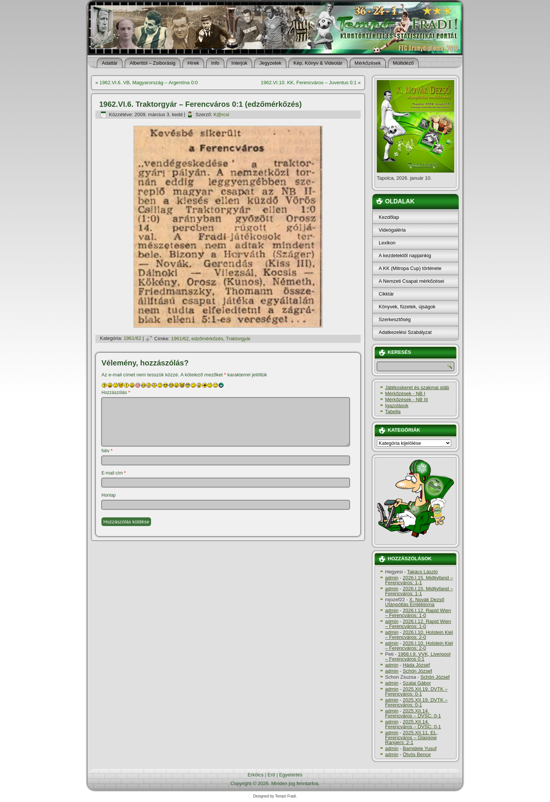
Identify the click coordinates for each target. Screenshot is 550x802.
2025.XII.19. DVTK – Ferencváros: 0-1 (416, 691)
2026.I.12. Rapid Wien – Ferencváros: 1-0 (418, 613)
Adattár (110, 63)
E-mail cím (113, 473)
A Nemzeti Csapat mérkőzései (411, 281)
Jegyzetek (270, 63)
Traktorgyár (238, 338)
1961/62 (132, 338)
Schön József (417, 671)
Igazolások (396, 405)
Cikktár (386, 294)
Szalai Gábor (417, 683)
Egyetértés (290, 775)
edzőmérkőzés (208, 338)
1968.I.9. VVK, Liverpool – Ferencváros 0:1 (417, 656)
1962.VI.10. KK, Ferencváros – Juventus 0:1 (309, 82)
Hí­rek (193, 63)
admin (391, 578)
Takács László (422, 572)
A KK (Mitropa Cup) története (410, 268)
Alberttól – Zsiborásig (152, 63)
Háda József (416, 665)
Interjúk (239, 63)
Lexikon (387, 243)
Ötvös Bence (417, 754)
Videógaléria (392, 230)
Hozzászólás (115, 392)
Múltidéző (403, 63)
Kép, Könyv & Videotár (318, 63)
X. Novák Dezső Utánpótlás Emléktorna (414, 602)
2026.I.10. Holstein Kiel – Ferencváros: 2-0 (419, 634)
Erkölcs (256, 775)
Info (215, 63)
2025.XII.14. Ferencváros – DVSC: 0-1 (413, 713)
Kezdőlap (389, 217)
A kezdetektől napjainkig (405, 255)
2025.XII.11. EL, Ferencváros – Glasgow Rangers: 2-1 (411, 737)
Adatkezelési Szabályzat (405, 332)
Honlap (108, 495)
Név (106, 450)
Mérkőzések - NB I (405, 393)
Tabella (392, 411)
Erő (271, 775)
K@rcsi (221, 114)
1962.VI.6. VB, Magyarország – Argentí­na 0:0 (149, 82)
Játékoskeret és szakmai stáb (417, 387)
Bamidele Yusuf (420, 748)
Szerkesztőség (395, 319)
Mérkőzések (368, 63)
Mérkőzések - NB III (406, 399)
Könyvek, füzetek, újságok (407, 306)
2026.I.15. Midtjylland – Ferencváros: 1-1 (419, 580)
